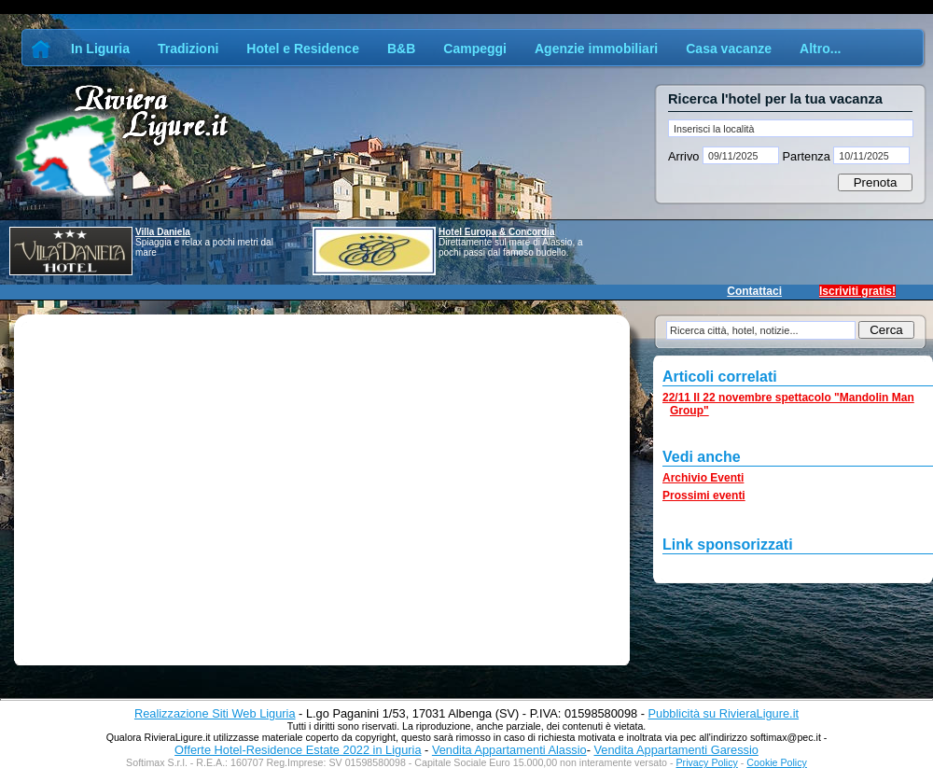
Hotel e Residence (302, 48)
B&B (401, 48)
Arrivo (685, 156)
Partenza (806, 156)
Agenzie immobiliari (596, 48)
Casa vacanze (729, 48)
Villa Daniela (162, 232)
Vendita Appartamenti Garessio (675, 750)
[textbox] (790, 128)
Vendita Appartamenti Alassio (509, 750)
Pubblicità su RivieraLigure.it (723, 713)
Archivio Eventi (703, 477)
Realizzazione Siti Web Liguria (215, 713)
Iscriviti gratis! (857, 291)
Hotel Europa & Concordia (496, 232)
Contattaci (754, 291)
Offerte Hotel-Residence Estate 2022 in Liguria (297, 750)
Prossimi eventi (703, 495)
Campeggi (475, 48)
